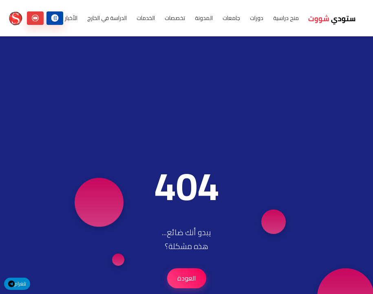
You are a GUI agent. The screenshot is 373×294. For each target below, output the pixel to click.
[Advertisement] (186, 93)
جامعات (231, 18)
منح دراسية (286, 18)
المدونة (204, 18)
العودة (186, 278)
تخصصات (175, 18)
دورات (256, 18)
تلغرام (17, 283)
